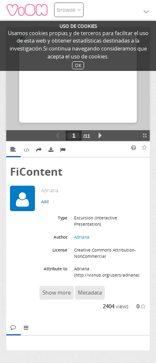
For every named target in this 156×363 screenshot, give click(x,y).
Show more (56, 292)
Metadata (90, 292)
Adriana (81, 237)
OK (78, 65)
